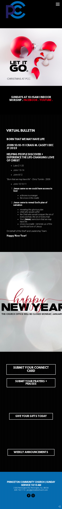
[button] (31, 369)
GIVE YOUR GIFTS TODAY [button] (31, 416)
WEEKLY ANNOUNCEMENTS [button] (31, 452)
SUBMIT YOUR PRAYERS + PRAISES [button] (31, 383)
